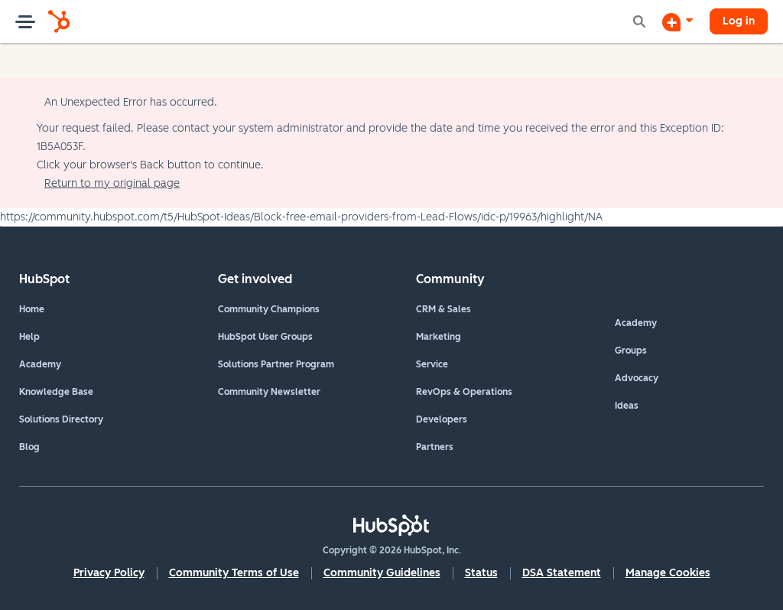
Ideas (626, 405)
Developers (441, 419)
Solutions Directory (61, 419)
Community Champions (269, 309)
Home (31, 309)
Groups (631, 350)
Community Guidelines (381, 572)
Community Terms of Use (234, 572)
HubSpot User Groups (265, 336)
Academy (40, 364)
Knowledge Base (56, 392)
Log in (739, 21)
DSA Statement (561, 572)
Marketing (438, 336)
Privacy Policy (109, 572)
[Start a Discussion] (677, 21)
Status (481, 572)
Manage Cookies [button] (667, 572)
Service (432, 364)
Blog (29, 447)
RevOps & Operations (464, 392)
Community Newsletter (269, 392)
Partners (434, 447)
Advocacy (636, 378)
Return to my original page (112, 183)
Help (29, 336)
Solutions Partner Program (276, 364)
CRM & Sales (443, 309)
